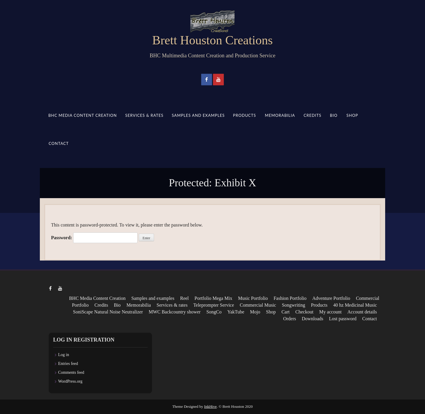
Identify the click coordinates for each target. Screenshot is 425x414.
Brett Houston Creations (212, 40)
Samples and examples (198, 115)
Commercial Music (258, 305)
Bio (334, 115)
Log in (63, 354)
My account (330, 311)
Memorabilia (280, 115)
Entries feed (68, 363)
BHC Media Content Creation (82, 115)
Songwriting (293, 305)
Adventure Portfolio (331, 298)
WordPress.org (70, 381)
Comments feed (71, 372)
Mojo (255, 311)
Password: (94, 237)
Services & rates (144, 115)
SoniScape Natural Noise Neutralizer (108, 311)
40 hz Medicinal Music (355, 305)
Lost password (343, 318)
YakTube (235, 311)
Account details (362, 311)
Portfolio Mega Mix (213, 298)
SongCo (214, 311)
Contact (59, 143)
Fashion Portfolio (290, 298)
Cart (286, 311)
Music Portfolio (253, 298)
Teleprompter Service (213, 305)
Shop (352, 115)
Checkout (304, 311)
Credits (312, 115)
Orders (289, 318)
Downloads (312, 318)
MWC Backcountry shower (175, 311)
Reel (184, 298)
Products (244, 115)
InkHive (210, 406)
